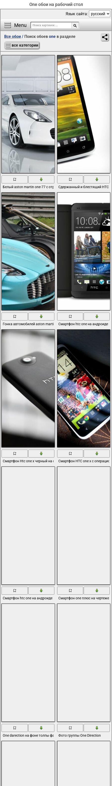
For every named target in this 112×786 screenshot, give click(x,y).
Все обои (12, 36)
